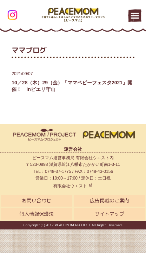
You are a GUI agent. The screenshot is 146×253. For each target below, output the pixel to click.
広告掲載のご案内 (109, 200)
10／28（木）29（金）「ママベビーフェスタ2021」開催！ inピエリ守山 (73, 81)
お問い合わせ (36, 200)
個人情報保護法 (36, 213)
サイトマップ (109, 213)
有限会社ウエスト (72, 185)
